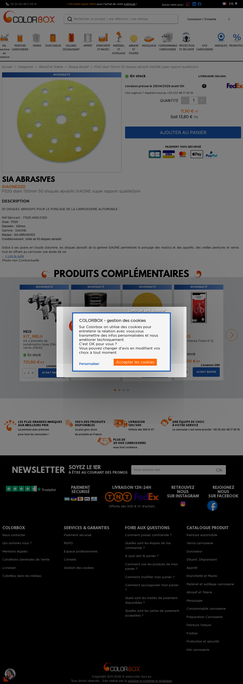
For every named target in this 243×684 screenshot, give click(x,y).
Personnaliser (89, 364)
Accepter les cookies (135, 362)
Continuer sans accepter (146, 310)
